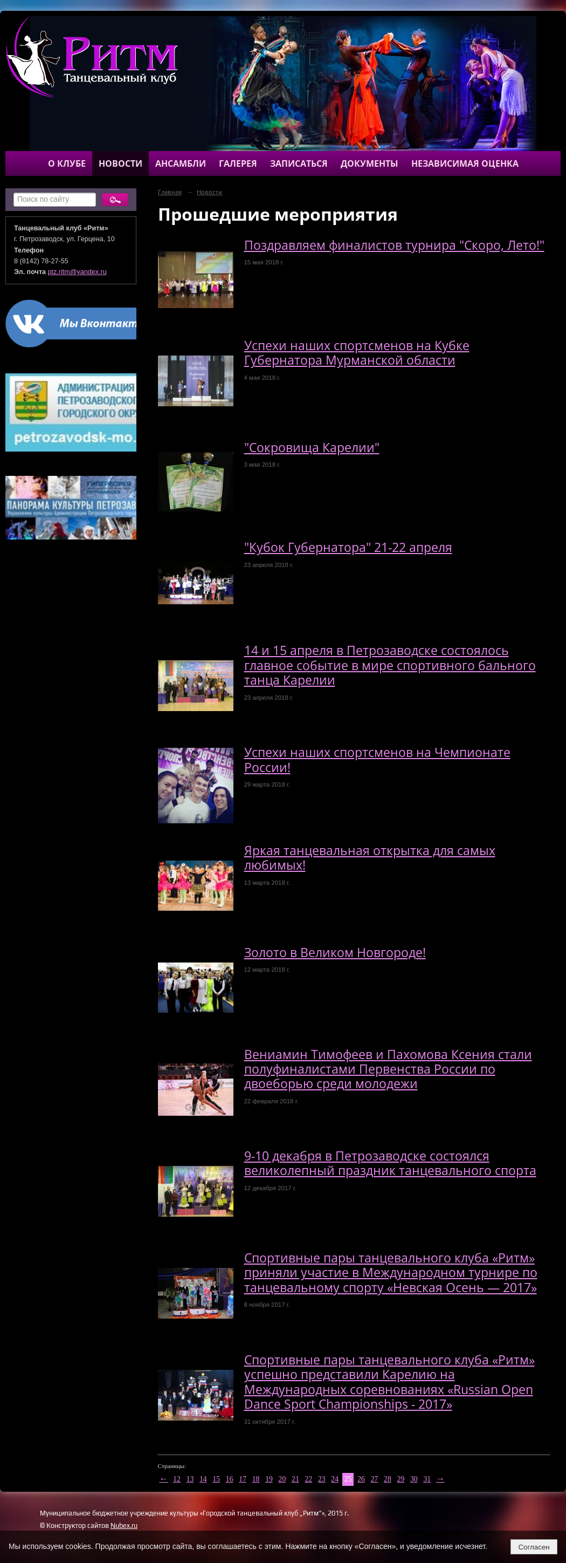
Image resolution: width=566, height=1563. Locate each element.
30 (414, 1479)
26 (361, 1479)
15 (216, 1479)
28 (387, 1479)
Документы (369, 163)
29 (401, 1479)
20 (282, 1479)
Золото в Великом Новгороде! (335, 952)
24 (335, 1479)
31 (427, 1479)
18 (256, 1479)
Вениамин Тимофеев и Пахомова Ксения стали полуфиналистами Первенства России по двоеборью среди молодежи (388, 1069)
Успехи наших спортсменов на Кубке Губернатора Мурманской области (357, 352)
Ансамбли (180, 163)
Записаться (299, 163)
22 (308, 1479)
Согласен (533, 1547)
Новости (120, 163)
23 (322, 1479)
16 (229, 1479)
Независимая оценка (465, 163)
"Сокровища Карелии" (311, 447)
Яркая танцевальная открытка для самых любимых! (369, 857)
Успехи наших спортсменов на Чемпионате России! (377, 759)
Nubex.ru (124, 1525)
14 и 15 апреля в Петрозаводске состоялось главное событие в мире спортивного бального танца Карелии (390, 665)
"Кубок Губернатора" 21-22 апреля (348, 547)
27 (374, 1479)
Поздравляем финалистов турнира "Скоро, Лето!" (394, 245)
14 (203, 1479)
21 (295, 1479)
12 (177, 1479)
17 (242, 1479)
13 (190, 1479)
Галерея (238, 163)
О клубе (67, 163)
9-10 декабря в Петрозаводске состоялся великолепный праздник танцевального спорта (390, 1163)
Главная (170, 192)
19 (269, 1479)
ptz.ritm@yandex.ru (77, 272)
